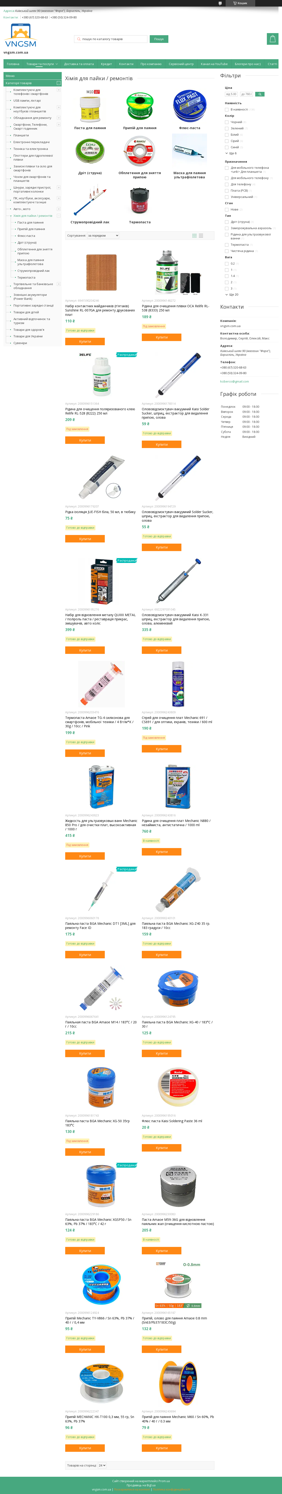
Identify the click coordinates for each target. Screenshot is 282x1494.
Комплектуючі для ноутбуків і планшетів (30, 109)
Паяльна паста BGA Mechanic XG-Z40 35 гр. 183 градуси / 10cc (176, 925)
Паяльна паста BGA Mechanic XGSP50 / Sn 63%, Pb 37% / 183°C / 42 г (98, 1222)
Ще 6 (233, 153)
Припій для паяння (31, 229)
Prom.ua (164, 1481)
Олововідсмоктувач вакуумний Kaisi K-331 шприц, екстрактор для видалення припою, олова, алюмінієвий (176, 619)
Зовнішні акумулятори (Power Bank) (30, 297)
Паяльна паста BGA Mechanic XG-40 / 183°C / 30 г (177, 1024)
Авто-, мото (22, 209)
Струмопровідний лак (33, 271)
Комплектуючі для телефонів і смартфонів (31, 92)
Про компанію (151, 64)
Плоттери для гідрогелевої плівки (33, 157)
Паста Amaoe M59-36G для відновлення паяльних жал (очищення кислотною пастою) (178, 1222)
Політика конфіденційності (171, 1489)
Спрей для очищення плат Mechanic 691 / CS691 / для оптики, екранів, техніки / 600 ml (177, 720)
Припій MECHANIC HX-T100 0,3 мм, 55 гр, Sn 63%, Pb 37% (99, 1419)
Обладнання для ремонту (32, 118)
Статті (272, 64)
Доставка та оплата (79, 64)
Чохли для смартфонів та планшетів (32, 179)
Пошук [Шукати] (159, 39)
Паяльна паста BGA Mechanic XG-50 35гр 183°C (97, 1123)
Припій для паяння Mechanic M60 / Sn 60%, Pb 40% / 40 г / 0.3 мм (178, 1419)
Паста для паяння (30, 222)
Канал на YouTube (214, 64)
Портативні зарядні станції (34, 305)
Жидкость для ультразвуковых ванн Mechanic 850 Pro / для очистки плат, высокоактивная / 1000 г (101, 825)
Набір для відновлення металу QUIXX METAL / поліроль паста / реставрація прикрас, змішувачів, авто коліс (100, 619)
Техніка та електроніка (31, 149)
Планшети (21, 135)
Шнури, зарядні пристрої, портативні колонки (32, 189)
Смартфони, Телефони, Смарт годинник (30, 126)
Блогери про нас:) (248, 64)
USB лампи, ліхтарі (27, 100)
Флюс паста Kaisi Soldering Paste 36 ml (172, 1121)
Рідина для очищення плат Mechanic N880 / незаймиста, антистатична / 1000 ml (176, 823)
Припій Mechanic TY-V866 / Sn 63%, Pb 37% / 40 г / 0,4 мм (99, 1320)
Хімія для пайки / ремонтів (33, 216)
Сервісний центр (181, 64)
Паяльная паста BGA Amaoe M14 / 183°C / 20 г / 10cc (101, 1024)
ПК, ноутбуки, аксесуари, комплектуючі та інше (32, 200)
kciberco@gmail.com (234, 381)
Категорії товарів (19, 83)
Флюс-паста (26, 236)
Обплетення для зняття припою (34, 251)
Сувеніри (20, 343)
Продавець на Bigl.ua (141, 1485)
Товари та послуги (40, 64)
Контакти (126, 64)
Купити (85, 341)
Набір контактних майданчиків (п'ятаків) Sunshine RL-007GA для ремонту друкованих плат (100, 310)
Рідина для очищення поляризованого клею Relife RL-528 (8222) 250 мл (100, 411)
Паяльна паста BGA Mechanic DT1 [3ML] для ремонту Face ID (100, 925)
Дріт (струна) (26, 243)
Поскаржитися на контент (132, 1489)
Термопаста (26, 277)
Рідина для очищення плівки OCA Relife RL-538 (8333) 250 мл (175, 308)
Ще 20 (233, 294)
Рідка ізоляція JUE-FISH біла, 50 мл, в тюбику (100, 512)
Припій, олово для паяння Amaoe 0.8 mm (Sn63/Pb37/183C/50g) (174, 1320)
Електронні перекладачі (32, 142)
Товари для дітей (26, 312)
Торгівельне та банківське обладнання (33, 286)
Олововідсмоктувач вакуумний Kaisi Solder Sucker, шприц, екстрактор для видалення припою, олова (175, 413)
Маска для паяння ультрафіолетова (30, 262)
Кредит (106, 64)
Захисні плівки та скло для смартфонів (33, 168)
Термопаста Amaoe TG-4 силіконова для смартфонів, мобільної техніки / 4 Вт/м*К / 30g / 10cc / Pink (99, 722)
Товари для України (28, 336)
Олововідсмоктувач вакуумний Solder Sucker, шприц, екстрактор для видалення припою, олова (177, 516)
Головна (13, 64)
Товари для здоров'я (29, 330)
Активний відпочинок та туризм (32, 321)
